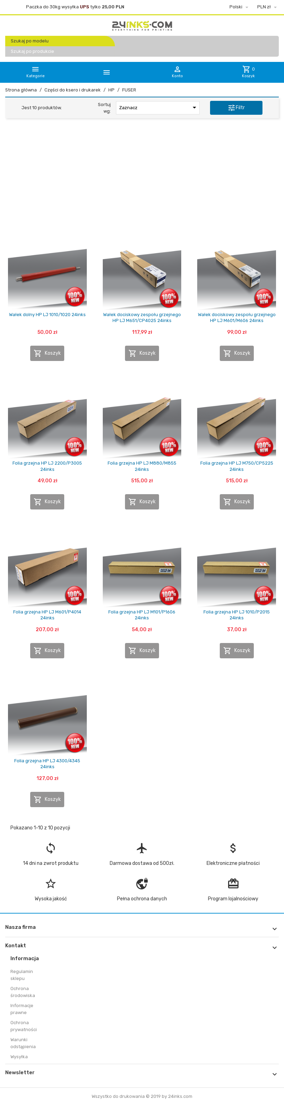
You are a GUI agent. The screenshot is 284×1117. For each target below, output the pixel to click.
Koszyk (47, 353)
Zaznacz (159, 107)
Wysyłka (19, 1056)
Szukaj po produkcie (32, 51)
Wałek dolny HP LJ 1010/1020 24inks (47, 314)
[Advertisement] (142, 177)
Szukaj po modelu (30, 40)
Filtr (236, 108)
